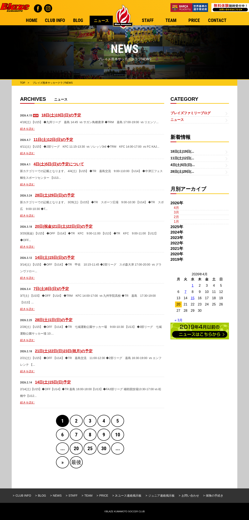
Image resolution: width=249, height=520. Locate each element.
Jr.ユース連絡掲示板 (128, 495)
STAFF (73, 495)
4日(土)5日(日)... (182, 165)
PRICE (103, 495)
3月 (176, 212)
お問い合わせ (190, 495)
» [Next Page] (62, 462)
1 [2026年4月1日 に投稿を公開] (193, 285)
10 (117, 435)
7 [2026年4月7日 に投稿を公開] (186, 292)
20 (76, 448)
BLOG (42, 495)
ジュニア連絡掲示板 (161, 495)
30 (103, 448)
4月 (176, 208)
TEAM (88, 495)
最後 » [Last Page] (76, 463)
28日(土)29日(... (182, 171)
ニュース (177, 119)
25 (90, 448)
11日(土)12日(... (182, 158)
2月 (176, 217)
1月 (176, 221)
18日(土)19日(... (182, 151)
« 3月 (179, 320)
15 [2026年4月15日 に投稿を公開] (192, 298)
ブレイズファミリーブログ (190, 113)
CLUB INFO (23, 495)
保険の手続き (214, 495)
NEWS (57, 495)
